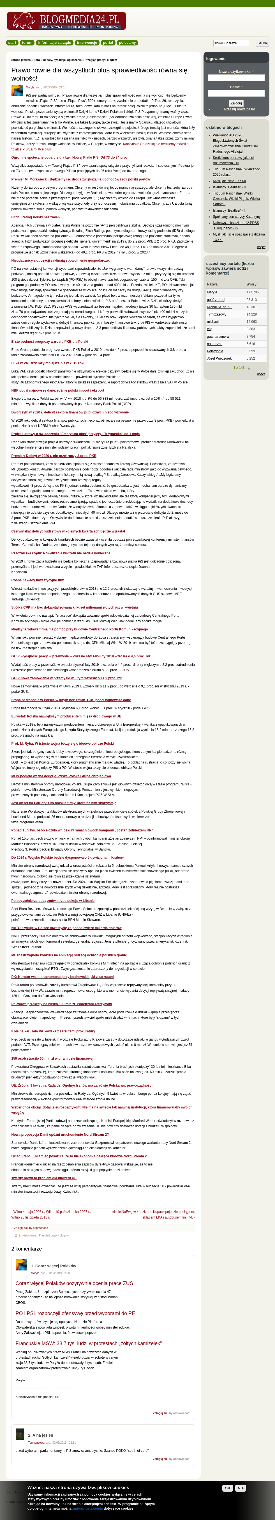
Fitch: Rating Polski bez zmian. (36, 217)
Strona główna (21, 59)
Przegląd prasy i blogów (101, 59)
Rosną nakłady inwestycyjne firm (37, 580)
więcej (261, 247)
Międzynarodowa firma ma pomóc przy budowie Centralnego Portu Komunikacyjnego (79, 629)
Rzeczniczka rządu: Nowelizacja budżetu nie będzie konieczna (60, 553)
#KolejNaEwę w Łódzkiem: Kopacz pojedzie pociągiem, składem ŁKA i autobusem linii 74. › (153, 1214)
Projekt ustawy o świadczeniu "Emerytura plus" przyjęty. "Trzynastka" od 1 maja (75, 434)
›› (249, 368)
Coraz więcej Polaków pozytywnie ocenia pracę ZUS (74, 1283)
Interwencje (87, 42)
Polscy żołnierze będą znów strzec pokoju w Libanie (53, 901)
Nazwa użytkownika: (236, 72)
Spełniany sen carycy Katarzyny (237, 217)
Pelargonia (215, 351)
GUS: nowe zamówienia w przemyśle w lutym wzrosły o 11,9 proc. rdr (66, 678)
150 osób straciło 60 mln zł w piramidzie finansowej (52, 1058)
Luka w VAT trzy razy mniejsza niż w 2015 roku (48, 363)
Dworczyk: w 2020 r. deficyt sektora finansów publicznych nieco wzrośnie (70, 412)
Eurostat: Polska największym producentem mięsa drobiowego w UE (66, 716)
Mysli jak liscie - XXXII (229, 181)
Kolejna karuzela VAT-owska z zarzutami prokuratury (53, 1031)
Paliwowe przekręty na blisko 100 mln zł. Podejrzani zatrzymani (61, 1004)
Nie (241, 1488)
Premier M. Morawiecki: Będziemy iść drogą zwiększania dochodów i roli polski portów (80, 179)
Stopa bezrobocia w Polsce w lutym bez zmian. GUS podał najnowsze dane (71, 700)
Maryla (30, 87)
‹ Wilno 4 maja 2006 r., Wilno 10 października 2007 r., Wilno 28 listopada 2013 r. (51, 1214)
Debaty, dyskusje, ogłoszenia (62, 59)
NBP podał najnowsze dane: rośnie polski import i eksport (57, 390)
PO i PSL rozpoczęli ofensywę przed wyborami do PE (75, 1313)
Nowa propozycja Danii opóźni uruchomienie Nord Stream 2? (60, 1135)
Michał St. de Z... (219, 307)
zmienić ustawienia (87, 1508)
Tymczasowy (36, 1442)
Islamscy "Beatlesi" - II (229, 187)
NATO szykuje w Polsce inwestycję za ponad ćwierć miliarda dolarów (66, 928)
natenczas (215, 344)
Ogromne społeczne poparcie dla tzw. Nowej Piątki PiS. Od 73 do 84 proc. (70, 157)
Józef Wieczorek (219, 358)
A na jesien (43, 1435)
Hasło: (236, 87)
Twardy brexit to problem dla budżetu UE (44, 1178)
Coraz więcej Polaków (55, 1266)
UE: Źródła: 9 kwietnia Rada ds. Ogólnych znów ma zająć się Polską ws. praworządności (81, 1085)
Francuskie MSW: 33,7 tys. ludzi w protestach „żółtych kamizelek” (89, 1343)
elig (209, 329)
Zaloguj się (21, 1227)
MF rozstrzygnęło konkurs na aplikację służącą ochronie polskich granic (69, 955)
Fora (37, 59)
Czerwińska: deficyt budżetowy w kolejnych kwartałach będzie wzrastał (68, 531)
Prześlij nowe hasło (239, 109)
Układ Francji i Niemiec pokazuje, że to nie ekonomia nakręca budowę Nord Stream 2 (79, 1156)
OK (227, 1488)
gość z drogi (216, 300)
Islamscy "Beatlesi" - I (229, 210)
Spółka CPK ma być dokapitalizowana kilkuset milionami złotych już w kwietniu (74, 607)
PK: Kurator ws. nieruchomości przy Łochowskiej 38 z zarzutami (62, 977)
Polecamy (127, 42)
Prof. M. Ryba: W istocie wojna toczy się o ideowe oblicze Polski (62, 744)
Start (12, 42)
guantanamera (218, 337)
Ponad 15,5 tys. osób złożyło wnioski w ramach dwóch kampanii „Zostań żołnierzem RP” (82, 830)
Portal (108, 42)
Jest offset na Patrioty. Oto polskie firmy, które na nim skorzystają (64, 803)
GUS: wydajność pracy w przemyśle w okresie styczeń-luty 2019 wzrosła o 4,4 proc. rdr (81, 656)
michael (213, 322)
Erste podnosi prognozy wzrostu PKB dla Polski (49, 342)
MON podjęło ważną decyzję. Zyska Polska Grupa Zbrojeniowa (61, 776)
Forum (27, 42)
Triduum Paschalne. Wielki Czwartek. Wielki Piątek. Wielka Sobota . (236, 198)
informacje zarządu (54, 42)
